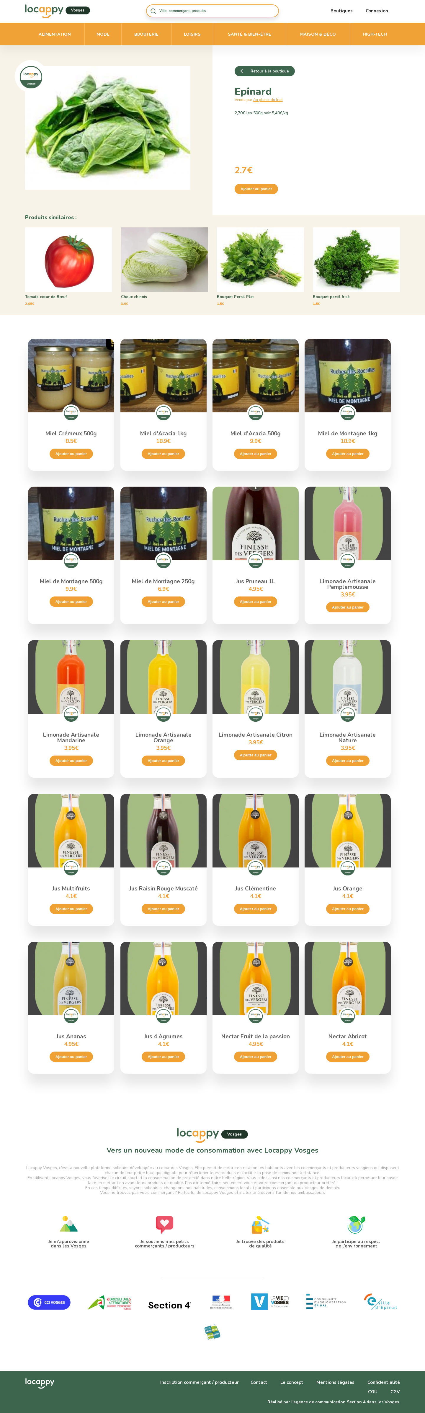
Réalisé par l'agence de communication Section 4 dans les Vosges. (333, 1402)
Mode (103, 34)
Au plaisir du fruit (268, 100)
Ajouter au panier (256, 189)
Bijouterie (146, 34)
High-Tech (375, 34)
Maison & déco (318, 34)
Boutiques (342, 11)
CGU (372, 1392)
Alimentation (55, 34)
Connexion (377, 11)
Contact (259, 1382)
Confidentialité (383, 1382)
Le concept (291, 1382)
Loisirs (192, 34)
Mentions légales (335, 1382)
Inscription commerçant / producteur (199, 1382)
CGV (395, 1392)
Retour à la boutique (270, 71)
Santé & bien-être (249, 34)
